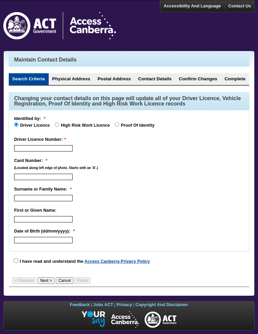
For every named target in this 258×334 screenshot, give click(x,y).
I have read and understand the (85, 261)
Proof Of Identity (138, 125)
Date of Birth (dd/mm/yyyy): (42, 231)
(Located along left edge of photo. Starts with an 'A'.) (56, 168)
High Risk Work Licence (85, 125)
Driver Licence (35, 125)
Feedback (80, 304)
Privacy (124, 304)
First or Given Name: (35, 210)
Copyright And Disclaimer (161, 304)
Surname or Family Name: (40, 189)
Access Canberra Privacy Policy (117, 261)
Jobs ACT (103, 304)
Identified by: (27, 118)
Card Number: (28, 160)
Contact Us (239, 5)
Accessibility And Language (192, 5)
